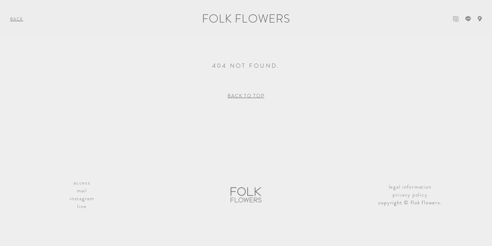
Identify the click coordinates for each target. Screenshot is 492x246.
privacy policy (410, 195)
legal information (410, 187)
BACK (16, 19)
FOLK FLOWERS (246, 18)
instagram (82, 198)
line (81, 206)
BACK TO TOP (246, 95)
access (82, 183)
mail (82, 190)
